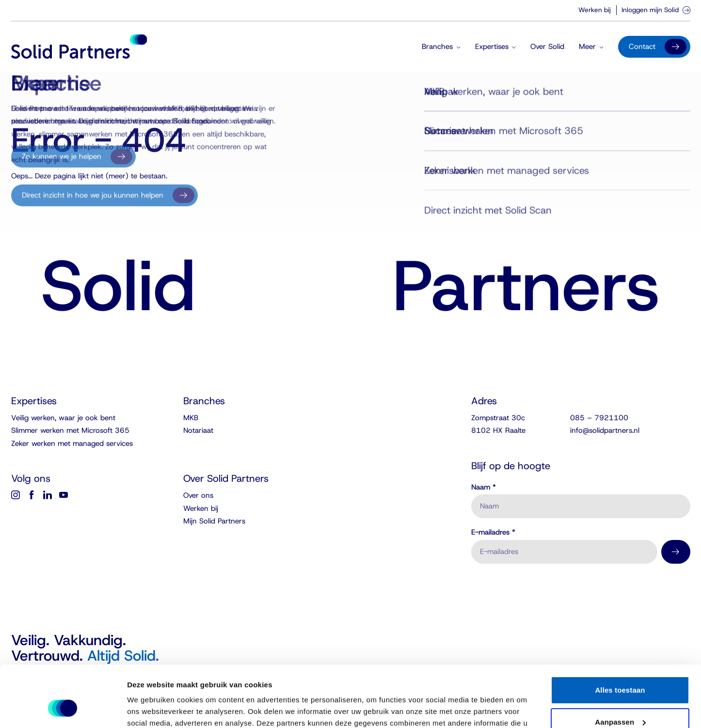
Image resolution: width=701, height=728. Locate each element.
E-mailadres (493, 532)
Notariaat (198, 430)
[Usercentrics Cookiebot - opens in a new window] (62, 709)
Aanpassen (620, 669)
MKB (190, 418)
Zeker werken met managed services (72, 443)
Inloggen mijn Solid (655, 9)
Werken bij (594, 9)
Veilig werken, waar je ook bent (63, 418)
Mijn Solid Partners (214, 521)
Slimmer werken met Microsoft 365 (70, 430)
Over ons (198, 495)
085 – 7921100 (599, 418)
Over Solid (547, 46)
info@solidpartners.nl (604, 430)
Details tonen (150, 709)
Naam (483, 487)
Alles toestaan (620, 637)
